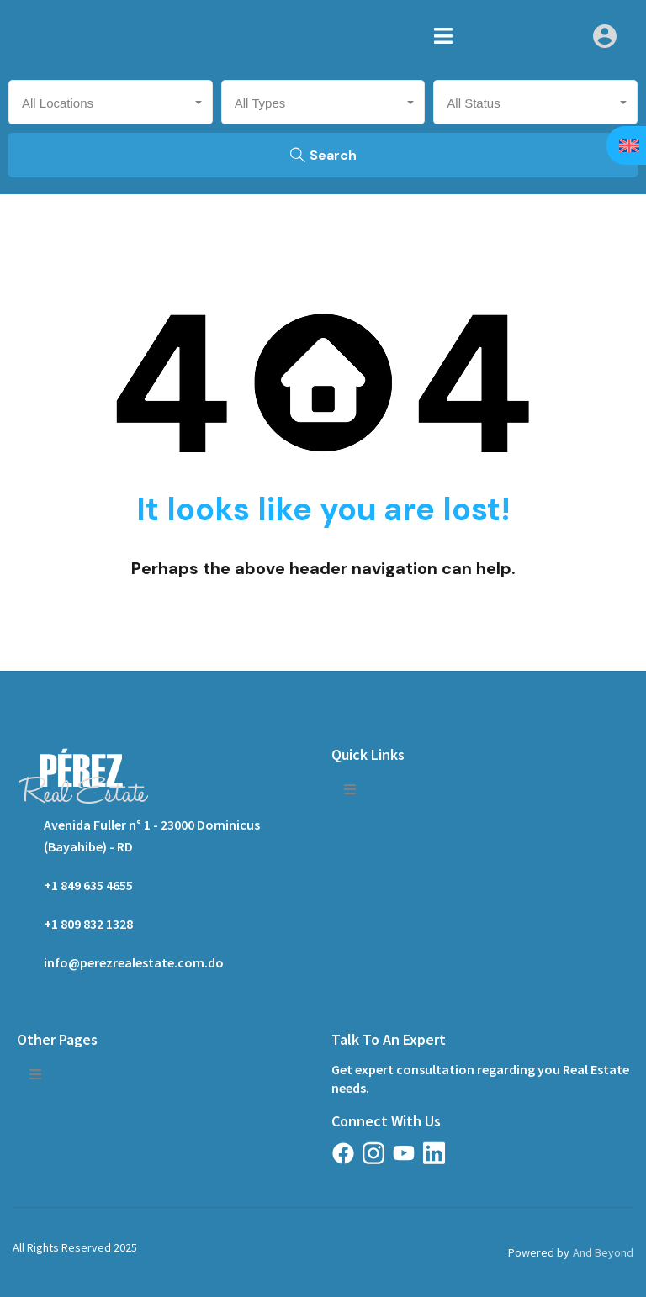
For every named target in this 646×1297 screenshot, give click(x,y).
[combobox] (110, 102)
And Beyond (603, 1252)
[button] (443, 36)
